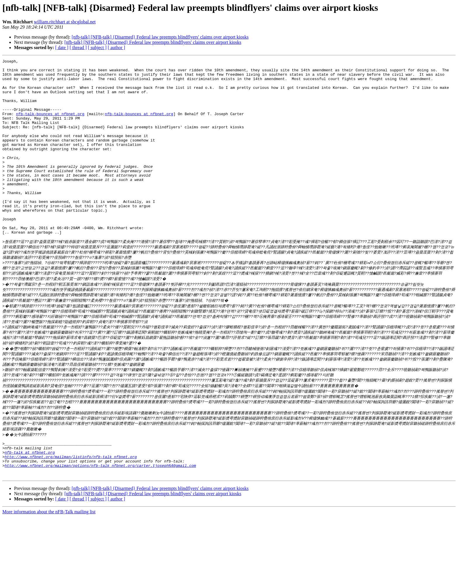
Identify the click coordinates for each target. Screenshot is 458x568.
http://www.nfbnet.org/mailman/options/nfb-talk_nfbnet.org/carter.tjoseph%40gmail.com (100, 514)
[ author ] (116, 47)
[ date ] (61, 47)
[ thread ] (78, 47)
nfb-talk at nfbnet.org (30, 499)
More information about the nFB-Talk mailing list (49, 562)
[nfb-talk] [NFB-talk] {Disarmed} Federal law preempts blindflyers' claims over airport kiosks (160, 36)
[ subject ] (97, 47)
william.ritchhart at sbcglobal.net (65, 21)
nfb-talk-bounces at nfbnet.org (50, 125)
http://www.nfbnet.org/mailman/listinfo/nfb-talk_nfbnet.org (71, 504)
